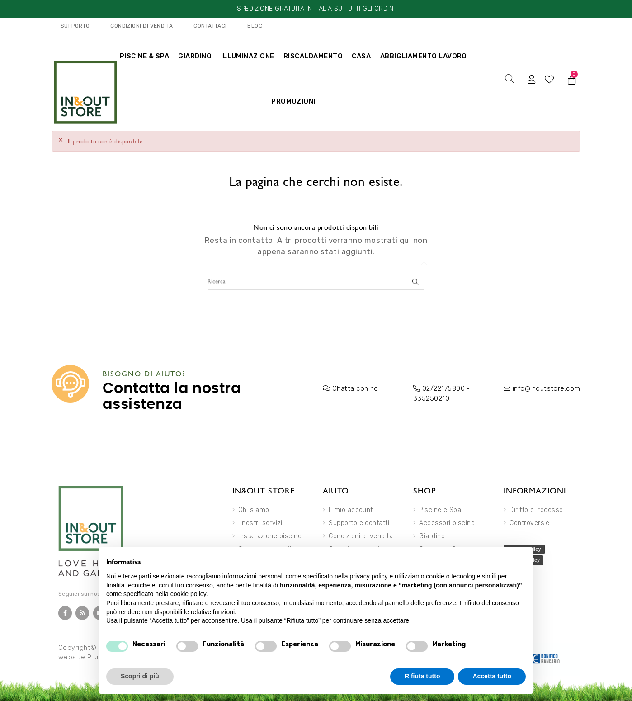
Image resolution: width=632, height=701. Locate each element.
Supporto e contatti (359, 521)
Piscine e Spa (440, 508)
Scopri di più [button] (140, 676)
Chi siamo (253, 508)
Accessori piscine (447, 521)
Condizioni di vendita (361, 534)
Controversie (529, 521)
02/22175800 (442, 387)
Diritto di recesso (536, 508)
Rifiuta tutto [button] (422, 676)
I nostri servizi (260, 521)
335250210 (430, 397)
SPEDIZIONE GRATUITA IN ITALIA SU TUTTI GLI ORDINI (316, 9)
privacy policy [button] (369, 576)
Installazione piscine (270, 534)
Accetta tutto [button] (491, 676)
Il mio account (351, 508)
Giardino (432, 534)
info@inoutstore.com (544, 387)
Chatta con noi (354, 387)
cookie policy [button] (188, 593)
